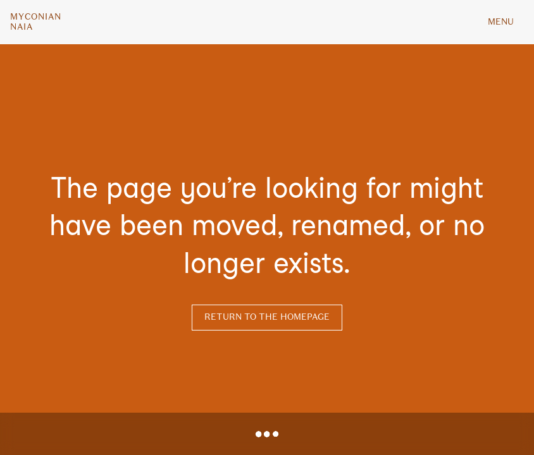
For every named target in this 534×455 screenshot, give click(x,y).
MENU (501, 21)
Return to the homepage (267, 317)
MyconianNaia (35, 22)
